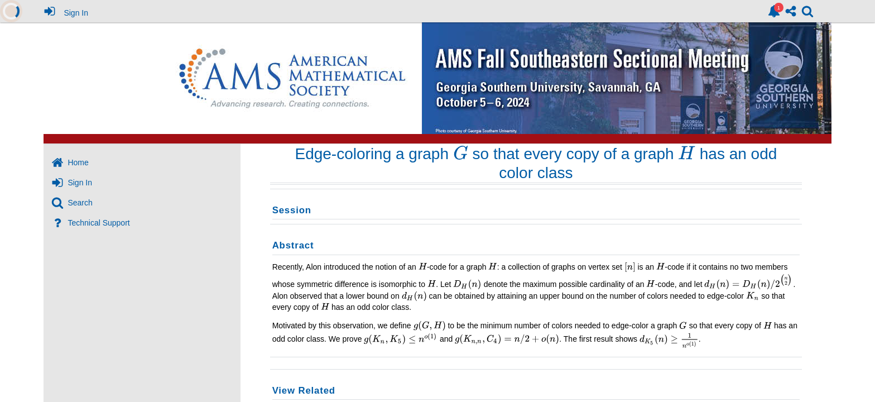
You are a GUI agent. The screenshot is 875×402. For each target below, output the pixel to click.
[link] (774, 11)
